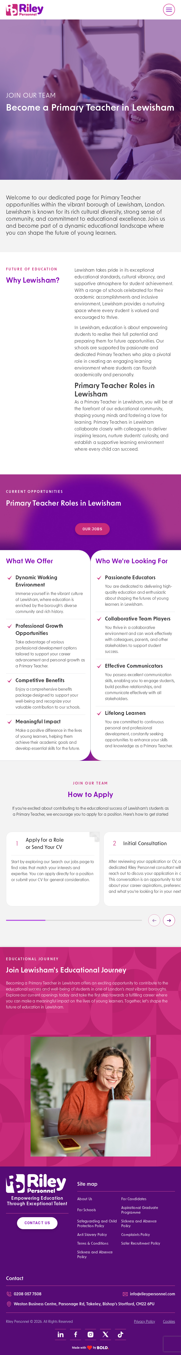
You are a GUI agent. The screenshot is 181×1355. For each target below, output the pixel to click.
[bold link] (90, 1347)
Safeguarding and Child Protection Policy (97, 1224)
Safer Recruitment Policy (140, 1244)
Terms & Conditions (92, 1244)
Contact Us (37, 1223)
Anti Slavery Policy (92, 1235)
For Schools (86, 1210)
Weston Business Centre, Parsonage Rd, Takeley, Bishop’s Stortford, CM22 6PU (84, 1304)
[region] (52, 874)
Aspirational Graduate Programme (139, 1210)
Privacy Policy (144, 1322)
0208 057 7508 (28, 1294)
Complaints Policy (135, 1235)
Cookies (169, 1322)
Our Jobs (95, 529)
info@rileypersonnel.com (152, 1294)
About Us (84, 1199)
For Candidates (133, 1199)
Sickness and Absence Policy (139, 1224)
